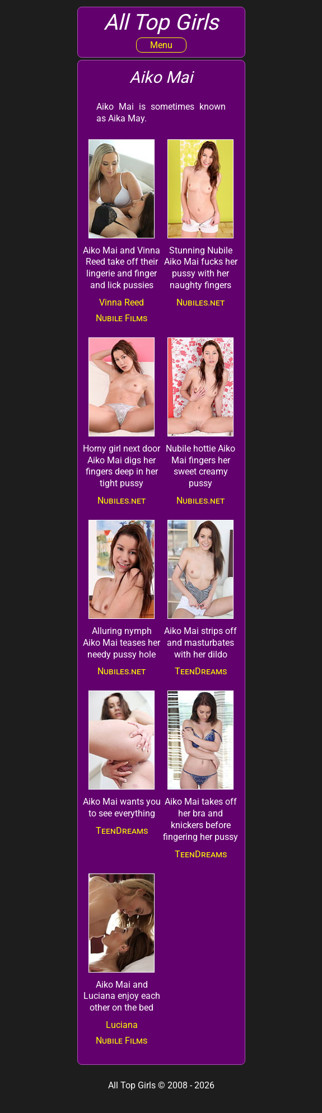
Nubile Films (121, 318)
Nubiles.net (200, 302)
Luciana (122, 1025)
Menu (161, 45)
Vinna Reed (121, 302)
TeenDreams (201, 671)
